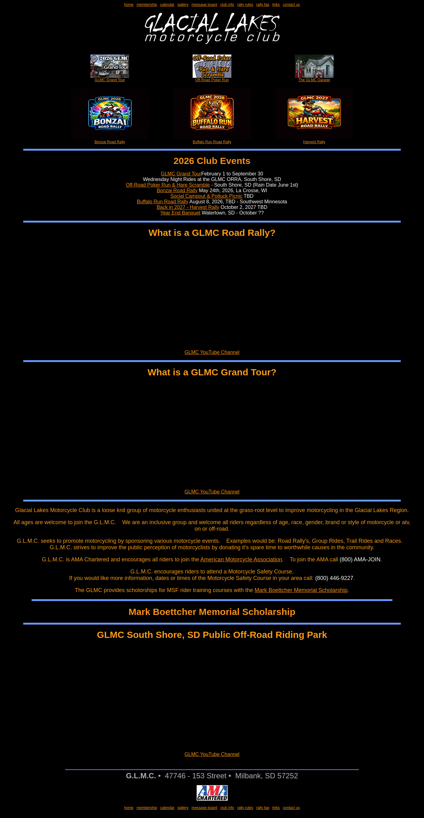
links (276, 4)
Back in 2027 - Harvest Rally (188, 207)
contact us (291, 4)
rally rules (245, 4)
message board (204, 4)
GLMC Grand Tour (109, 78)
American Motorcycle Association (241, 559)
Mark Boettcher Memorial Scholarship (301, 590)
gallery (182, 4)
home (128, 4)
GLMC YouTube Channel (212, 352)
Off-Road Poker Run (212, 78)
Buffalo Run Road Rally (212, 140)
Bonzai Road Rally (110, 140)
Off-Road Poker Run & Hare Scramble (168, 185)
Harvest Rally (314, 140)
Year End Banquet (180, 212)
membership (147, 4)
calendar (167, 4)
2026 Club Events (211, 161)
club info (227, 4)
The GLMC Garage (314, 78)
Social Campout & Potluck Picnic (206, 196)
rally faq (262, 4)
